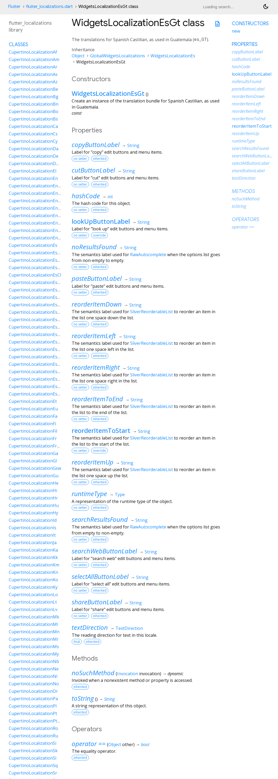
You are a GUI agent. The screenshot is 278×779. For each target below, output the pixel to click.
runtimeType (89, 493)
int (110, 197)
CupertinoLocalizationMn (34, 632)
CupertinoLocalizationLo (33, 594)
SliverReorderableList (151, 312)
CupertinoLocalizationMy (34, 654)
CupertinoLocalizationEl (32, 171)
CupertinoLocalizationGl (33, 461)
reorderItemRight (96, 367)
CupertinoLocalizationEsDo (36, 297)
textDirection (90, 627)
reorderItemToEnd (97, 398)
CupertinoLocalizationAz (33, 82)
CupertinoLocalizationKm (34, 565)
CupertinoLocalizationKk (33, 557)
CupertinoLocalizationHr (33, 498)
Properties (245, 44)
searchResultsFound (100, 519)
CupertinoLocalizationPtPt (35, 721)
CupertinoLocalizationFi (32, 424)
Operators (245, 219)
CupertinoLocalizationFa (33, 416)
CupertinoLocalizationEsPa (35, 342)
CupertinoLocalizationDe (33, 156)
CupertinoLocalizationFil (33, 431)
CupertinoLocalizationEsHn (36, 319)
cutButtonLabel (93, 170)
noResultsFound (94, 246)
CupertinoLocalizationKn (33, 572)
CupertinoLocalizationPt (33, 713)
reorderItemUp (92, 462)
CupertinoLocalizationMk (34, 617)
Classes (18, 45)
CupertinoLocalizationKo (33, 580)
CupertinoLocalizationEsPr (35, 357)
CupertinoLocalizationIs (32, 528)
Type (120, 494)
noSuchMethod (93, 672)
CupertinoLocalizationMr (34, 639)
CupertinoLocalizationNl (33, 676)
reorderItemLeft (94, 335)
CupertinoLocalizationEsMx (36, 327)
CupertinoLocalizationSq (33, 765)
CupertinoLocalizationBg (33, 97)
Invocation (127, 674)
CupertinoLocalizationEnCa (36, 193)
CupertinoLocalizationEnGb (36, 201)
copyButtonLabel (95, 144)
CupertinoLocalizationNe (34, 669)
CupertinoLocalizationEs (33, 245)
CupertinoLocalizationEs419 (37, 253)
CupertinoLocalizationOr (33, 691)
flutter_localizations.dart (49, 6)
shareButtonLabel (97, 601)
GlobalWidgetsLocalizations (117, 56)
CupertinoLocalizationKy (33, 587)
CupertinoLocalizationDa (33, 149)
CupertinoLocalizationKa (33, 550)
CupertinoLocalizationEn (33, 178)
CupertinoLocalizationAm (34, 59)
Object (78, 56)
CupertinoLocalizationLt (33, 602)
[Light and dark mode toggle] (266, 6)
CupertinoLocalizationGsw (35, 468)
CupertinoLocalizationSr (33, 773)
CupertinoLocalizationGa (33, 453)
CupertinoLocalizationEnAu (36, 186)
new (236, 31)
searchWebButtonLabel (104, 550)
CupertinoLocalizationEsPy (35, 364)
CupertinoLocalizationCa (33, 126)
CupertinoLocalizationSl (32, 758)
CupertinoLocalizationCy (33, 141)
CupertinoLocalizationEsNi (35, 334)
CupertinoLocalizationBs (33, 119)
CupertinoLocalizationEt (33, 401)
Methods (243, 191)
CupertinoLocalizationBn (33, 104)
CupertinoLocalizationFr (33, 438)
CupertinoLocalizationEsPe (35, 349)
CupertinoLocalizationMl (33, 624)
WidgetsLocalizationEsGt (108, 93)
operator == (89, 743)
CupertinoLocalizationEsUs (36, 379)
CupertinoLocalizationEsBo (36, 267)
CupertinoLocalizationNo (34, 684)
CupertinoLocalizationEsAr (35, 260)
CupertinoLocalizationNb (34, 661)
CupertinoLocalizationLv (33, 609)
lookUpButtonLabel (101, 221)
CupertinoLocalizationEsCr (35, 290)
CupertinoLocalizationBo (33, 111)
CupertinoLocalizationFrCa (35, 446)
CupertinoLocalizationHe (33, 483)
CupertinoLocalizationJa (33, 542)
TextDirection (129, 628)
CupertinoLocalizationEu (33, 409)
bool (145, 744)
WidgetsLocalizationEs (173, 56)
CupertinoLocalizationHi (33, 490)
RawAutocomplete (148, 254)
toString (83, 698)
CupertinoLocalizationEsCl (35, 275)
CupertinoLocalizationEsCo (36, 282)
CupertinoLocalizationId (33, 520)
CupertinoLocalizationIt (32, 535)
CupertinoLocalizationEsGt (35, 312)
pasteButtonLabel (97, 278)
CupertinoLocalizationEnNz (36, 223)
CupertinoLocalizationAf (33, 52)
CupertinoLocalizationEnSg (36, 230)
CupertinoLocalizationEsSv (35, 372)
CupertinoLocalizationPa (33, 698)
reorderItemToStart (101, 430)
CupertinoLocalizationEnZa (36, 238)
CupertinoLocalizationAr (33, 67)
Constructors (250, 24)
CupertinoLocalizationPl (33, 706)
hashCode (86, 195)
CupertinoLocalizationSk (33, 751)
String (133, 145)
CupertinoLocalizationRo (33, 728)
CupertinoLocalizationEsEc (35, 305)
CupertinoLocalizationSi (32, 743)
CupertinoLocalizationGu (33, 476)
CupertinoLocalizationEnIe (35, 208)
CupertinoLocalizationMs (34, 646)
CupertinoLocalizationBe (33, 89)
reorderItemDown (97, 304)
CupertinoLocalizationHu (34, 505)
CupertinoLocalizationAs (33, 74)
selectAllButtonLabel (100, 576)
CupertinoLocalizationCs (33, 134)
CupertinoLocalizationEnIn (35, 215)
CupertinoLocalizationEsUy (36, 386)
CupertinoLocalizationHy (33, 513)
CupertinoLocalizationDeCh (36, 163)
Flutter (14, 6)
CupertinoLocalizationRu (33, 736)
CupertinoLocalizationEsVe (35, 394)
